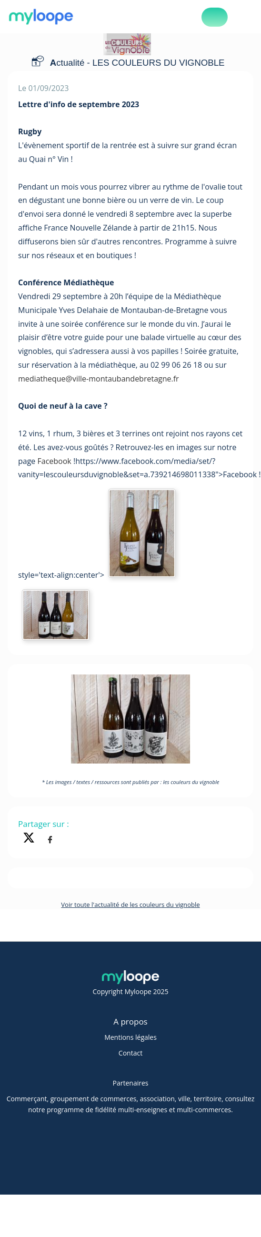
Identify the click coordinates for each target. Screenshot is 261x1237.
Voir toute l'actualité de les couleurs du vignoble (130, 904)
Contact (130, 1052)
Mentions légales (130, 1037)
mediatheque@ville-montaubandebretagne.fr (98, 378)
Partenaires (131, 1082)
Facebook (54, 461)
